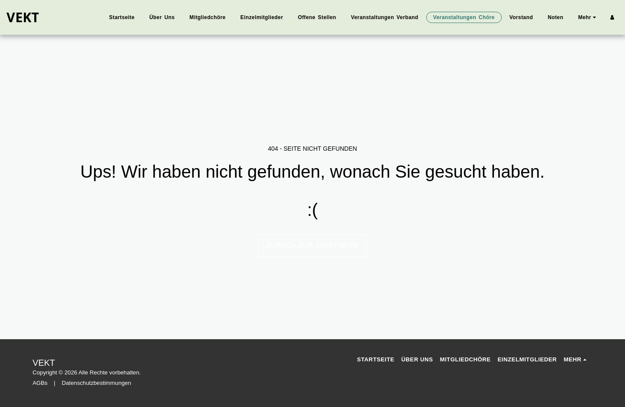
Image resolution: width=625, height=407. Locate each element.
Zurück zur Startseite (312, 245)
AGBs (40, 383)
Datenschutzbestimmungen (96, 383)
